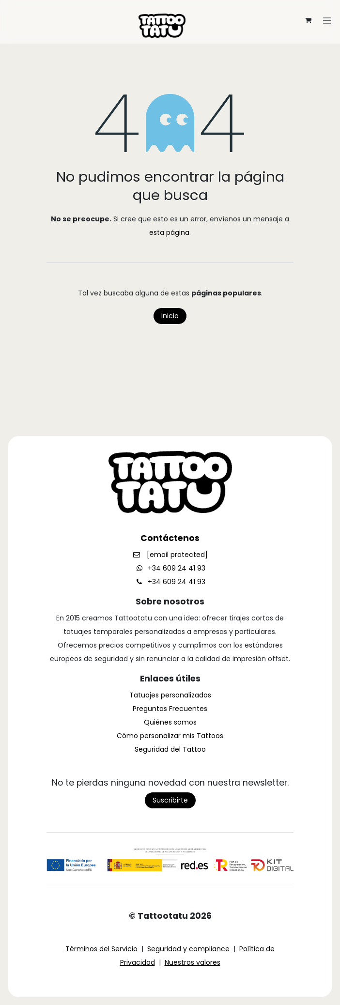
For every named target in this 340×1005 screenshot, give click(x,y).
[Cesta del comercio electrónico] (308, 20)
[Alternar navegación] (170, 8)
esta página (169, 232)
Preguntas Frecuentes (170, 708)
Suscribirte (170, 800)
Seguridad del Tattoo (170, 749)
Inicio (170, 316)
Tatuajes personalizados (170, 695)
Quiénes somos (170, 722)
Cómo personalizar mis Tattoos (170, 736)
